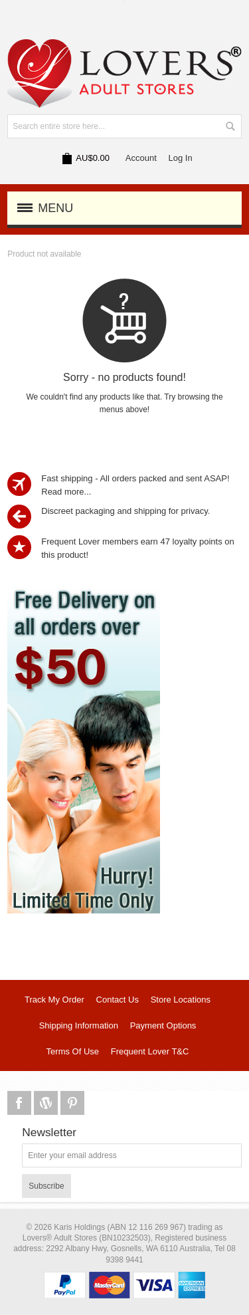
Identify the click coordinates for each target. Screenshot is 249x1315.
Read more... (66, 492)
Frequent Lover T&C (150, 1051)
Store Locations (180, 1000)
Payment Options (163, 1025)
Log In (181, 158)
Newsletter (49, 1132)
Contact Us (117, 1000)
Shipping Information (78, 1025)
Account (141, 158)
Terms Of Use (72, 1051)
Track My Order (54, 1000)
